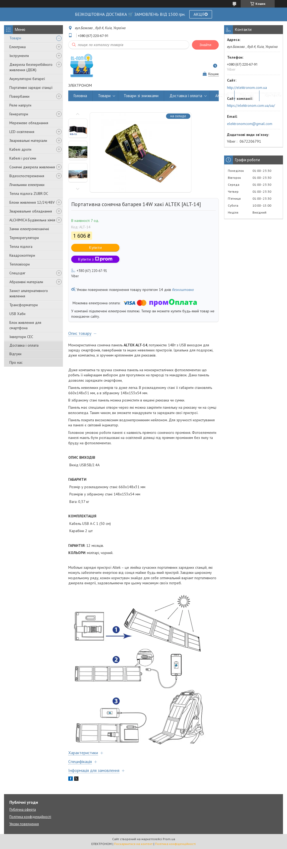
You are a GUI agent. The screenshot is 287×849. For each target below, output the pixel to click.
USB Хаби (17, 313)
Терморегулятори (24, 237)
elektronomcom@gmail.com (249, 123)
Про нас (15, 362)
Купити (95, 247)
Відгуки (15, 353)
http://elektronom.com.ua (247, 87)
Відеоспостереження (26, 175)
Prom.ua (169, 839)
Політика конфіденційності (30, 816)
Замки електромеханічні (29, 228)
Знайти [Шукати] (205, 45)
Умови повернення (24, 824)
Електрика (17, 46)
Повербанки (19, 96)
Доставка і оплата (24, 345)
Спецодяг (17, 273)
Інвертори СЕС (21, 336)
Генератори (18, 114)
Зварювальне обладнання (30, 211)
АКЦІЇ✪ (201, 14)
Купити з (95, 259)
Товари (15, 38)
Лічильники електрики (26, 184)
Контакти (273, 96)
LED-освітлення (21, 131)
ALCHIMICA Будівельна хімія (32, 220)
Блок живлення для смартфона (25, 325)
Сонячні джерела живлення (32, 167)
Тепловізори (19, 264)
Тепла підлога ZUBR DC (28, 193)
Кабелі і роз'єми (22, 158)
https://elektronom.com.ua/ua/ (251, 105)
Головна (80, 96)
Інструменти (19, 55)
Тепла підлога (20, 246)
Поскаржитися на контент (133, 844)
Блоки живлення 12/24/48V (32, 202)
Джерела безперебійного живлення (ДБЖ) (30, 67)
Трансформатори (23, 304)
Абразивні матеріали (26, 281)
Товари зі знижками (141, 96)
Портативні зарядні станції (30, 87)
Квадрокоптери (22, 255)
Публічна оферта (22, 809)
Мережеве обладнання (28, 122)
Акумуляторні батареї (27, 78)
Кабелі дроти (20, 149)
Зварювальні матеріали (28, 140)
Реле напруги (20, 105)
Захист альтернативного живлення (28, 293)
